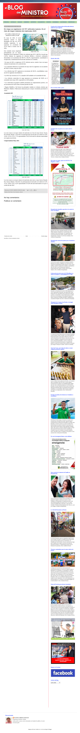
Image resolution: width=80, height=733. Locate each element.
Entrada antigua (44, 236)
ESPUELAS (13, 22)
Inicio (27, 236)
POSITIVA (49, 22)
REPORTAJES (71, 22)
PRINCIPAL (6, 22)
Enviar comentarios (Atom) (14, 238)
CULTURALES (63, 22)
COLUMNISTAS (41, 22)
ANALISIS (20, 22)
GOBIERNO (26, 22)
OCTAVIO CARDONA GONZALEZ (21, 717)
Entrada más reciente (8, 236)
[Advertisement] (60, 695)
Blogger (50, 729)
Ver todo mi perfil (16, 722)
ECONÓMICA (55, 22)
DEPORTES (33, 22)
